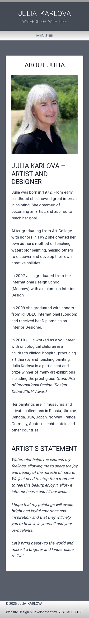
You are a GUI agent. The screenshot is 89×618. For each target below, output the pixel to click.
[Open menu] (44, 35)
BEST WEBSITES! (70, 612)
